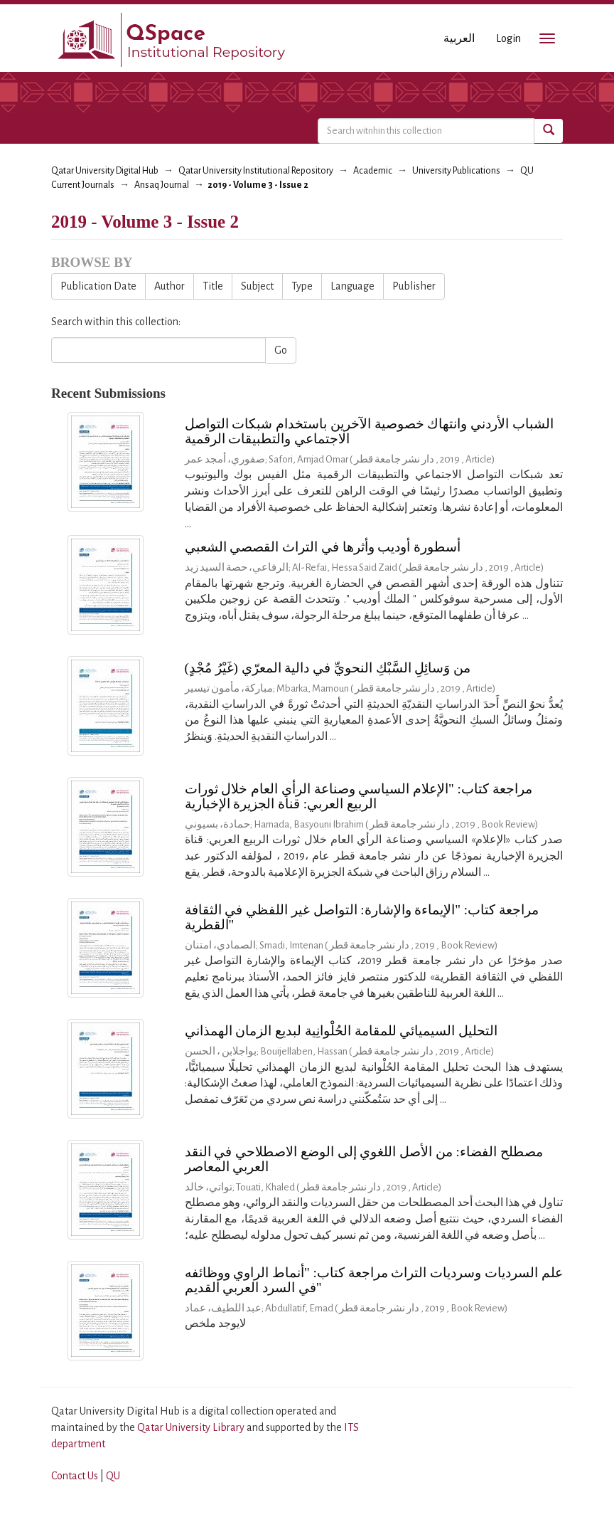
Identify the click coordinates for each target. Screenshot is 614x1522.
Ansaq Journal (161, 185)
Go (280, 350)
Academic (372, 171)
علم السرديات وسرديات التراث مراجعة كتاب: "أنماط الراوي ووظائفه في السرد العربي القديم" (374, 1280)
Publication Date (98, 286)
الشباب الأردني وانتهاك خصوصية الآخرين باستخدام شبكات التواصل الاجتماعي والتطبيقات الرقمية (369, 431)
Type (302, 286)
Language (352, 286)
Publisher (414, 286)
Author (169, 286)
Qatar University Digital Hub (104, 171)
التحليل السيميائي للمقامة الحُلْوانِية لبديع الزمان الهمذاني (341, 1030)
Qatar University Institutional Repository (255, 171)
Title (213, 286)
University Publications (456, 171)
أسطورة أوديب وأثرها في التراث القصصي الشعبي (323, 546)
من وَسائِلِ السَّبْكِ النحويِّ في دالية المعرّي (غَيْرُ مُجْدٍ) (328, 667)
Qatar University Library (192, 1427)
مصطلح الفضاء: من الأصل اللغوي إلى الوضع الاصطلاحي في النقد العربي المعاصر (364, 1159)
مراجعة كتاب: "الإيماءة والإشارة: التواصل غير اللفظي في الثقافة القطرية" (362, 917)
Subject (257, 286)
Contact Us (74, 1475)
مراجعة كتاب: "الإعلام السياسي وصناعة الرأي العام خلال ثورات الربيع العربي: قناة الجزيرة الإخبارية (358, 796)
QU (113, 1475)
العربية (459, 38)
